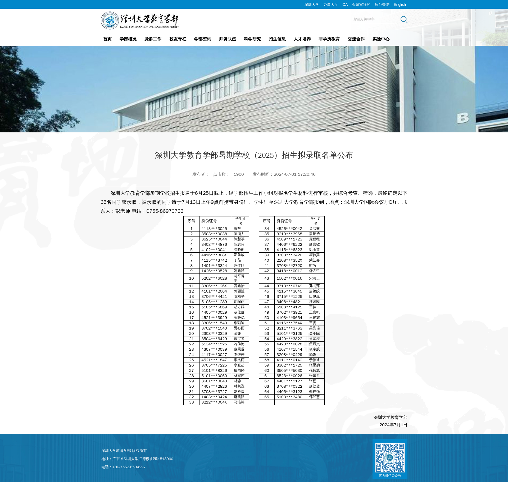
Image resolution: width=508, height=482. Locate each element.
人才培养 (302, 39)
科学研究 (252, 39)
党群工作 (152, 39)
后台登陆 (382, 4)
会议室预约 (361, 4)
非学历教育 (329, 39)
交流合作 (356, 39)
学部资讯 (202, 39)
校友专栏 (177, 39)
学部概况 (128, 39)
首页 (107, 39)
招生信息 (277, 39)
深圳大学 (311, 4)
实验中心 (381, 39)
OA (345, 4)
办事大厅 (330, 4)
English (400, 4)
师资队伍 (227, 39)
